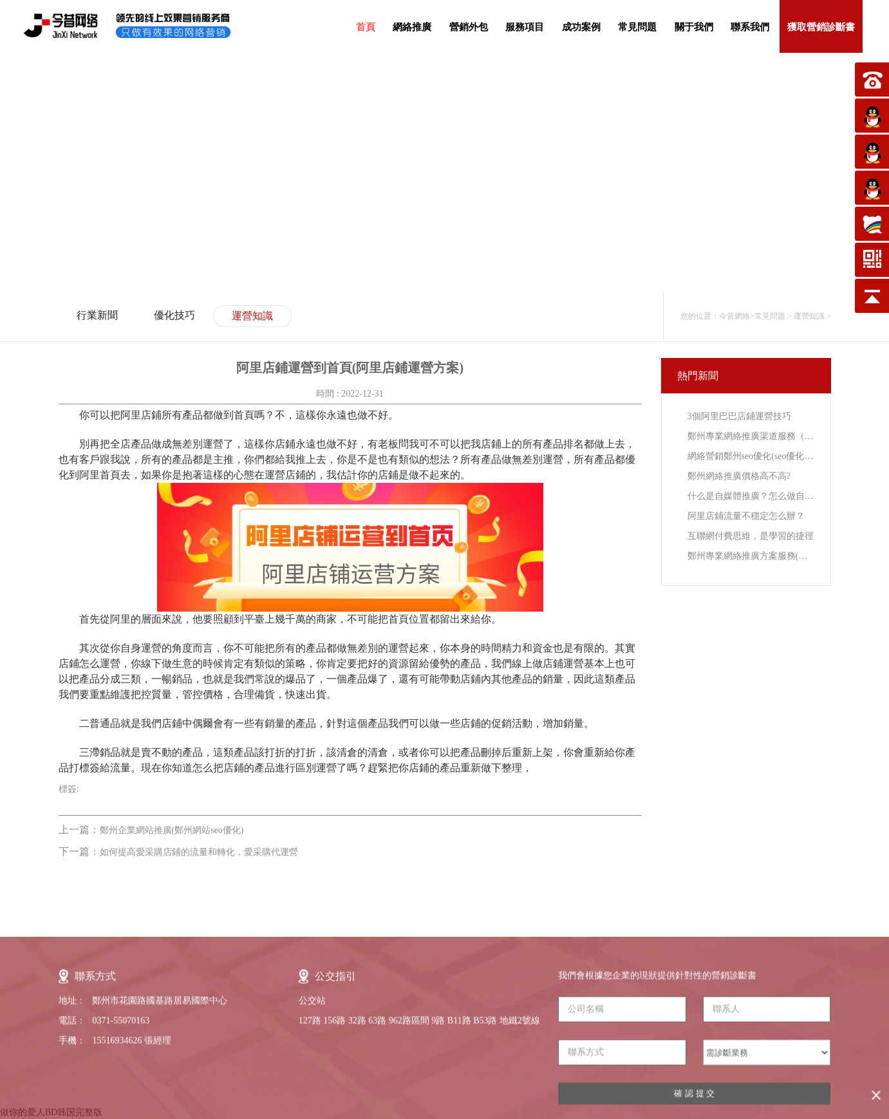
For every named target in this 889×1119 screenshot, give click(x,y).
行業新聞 (97, 315)
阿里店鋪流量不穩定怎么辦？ (746, 516)
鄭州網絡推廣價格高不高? (739, 476)
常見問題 (637, 27)
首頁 (365, 27)
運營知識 (252, 315)
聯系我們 (750, 27)
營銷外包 (468, 27)
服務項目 (524, 27)
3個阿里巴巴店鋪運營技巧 (739, 416)
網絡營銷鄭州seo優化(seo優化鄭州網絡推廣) (751, 456)
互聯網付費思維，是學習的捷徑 (751, 536)
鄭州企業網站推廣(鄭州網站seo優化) (172, 830)
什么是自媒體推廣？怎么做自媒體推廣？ (751, 496)
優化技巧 (174, 315)
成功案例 (581, 27)
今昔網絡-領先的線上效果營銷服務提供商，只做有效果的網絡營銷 (138, 26)
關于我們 (694, 27)
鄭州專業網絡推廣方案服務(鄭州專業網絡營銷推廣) (751, 556)
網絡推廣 (412, 27)
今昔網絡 (734, 316)
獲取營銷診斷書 (821, 27)
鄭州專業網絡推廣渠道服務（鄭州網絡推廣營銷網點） (751, 436)
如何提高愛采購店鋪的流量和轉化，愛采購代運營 (199, 852)
